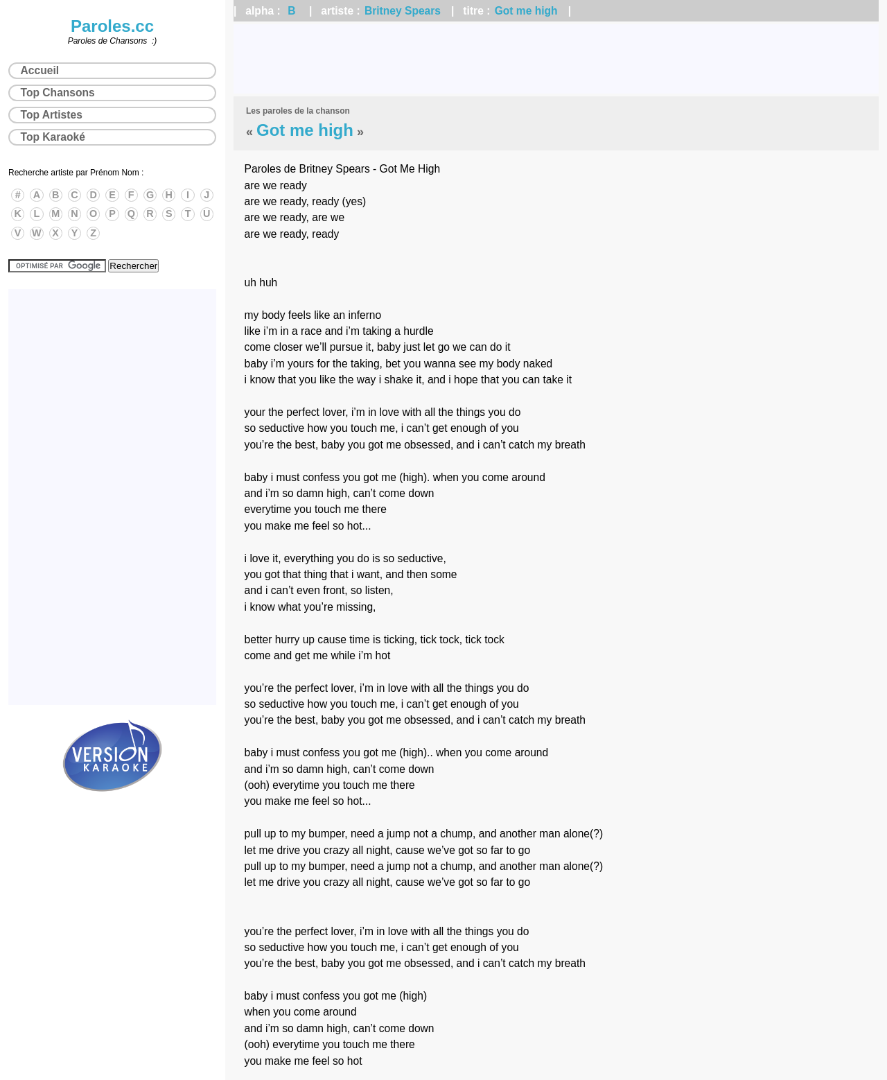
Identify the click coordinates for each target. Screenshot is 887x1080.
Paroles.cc (112, 26)
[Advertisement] (556, 59)
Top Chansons (58, 92)
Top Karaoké (53, 137)
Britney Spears (403, 11)
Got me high (526, 11)
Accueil (40, 70)
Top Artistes (51, 115)
